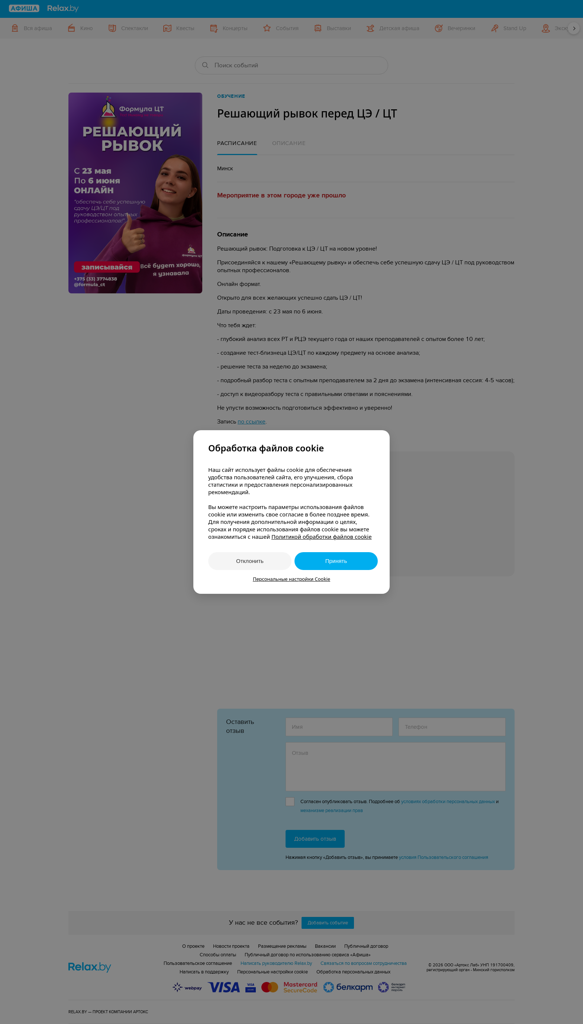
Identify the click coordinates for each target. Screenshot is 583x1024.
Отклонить (250, 561)
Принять (336, 561)
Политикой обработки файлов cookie (321, 536)
